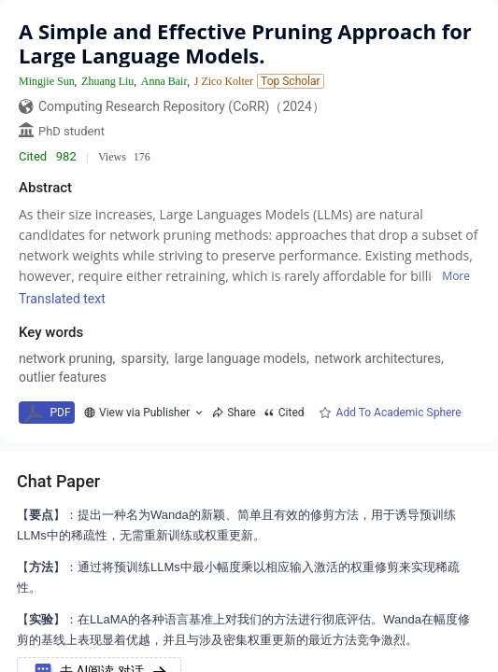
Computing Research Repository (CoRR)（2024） (181, 106)
